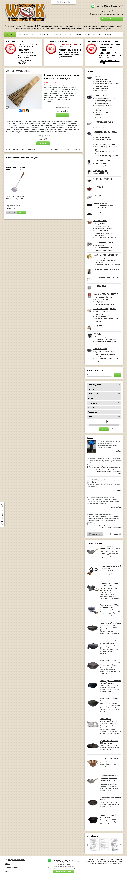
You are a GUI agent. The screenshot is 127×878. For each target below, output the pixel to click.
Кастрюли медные (102, 226)
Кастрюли (98, 108)
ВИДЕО (108, 34)
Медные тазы (100, 224)
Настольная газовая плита (105, 144)
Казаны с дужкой (101, 86)
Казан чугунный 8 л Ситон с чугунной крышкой (110, 682)
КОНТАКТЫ (56, 34)
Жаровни (98, 110)
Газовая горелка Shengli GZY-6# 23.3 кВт (109, 584)
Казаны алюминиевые (103, 81)
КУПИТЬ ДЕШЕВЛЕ (93, 34)
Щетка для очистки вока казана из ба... (22, 149)
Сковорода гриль (101, 103)
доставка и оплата (11, 868)
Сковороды (99, 245)
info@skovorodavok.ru (16, 860)
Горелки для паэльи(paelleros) (106, 156)
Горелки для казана (102, 137)
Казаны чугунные (101, 79)
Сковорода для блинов (104, 105)
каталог (7, 864)
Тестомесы (99, 314)
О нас (7, 871)
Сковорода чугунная (103, 101)
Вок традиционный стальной (106, 125)
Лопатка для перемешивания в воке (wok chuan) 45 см (15, 167)
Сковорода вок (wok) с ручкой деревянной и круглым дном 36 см (109, 777)
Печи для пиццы (101, 311)
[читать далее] (113, 469)
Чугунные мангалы (102, 344)
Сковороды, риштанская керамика (108, 265)
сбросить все (116, 429)
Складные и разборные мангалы (107, 341)
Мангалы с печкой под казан (106, 339)
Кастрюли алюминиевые (104, 250)
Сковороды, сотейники (103, 228)
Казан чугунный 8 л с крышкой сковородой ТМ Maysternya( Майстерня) (110, 662)
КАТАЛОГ (10, 34)
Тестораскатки (100, 316)
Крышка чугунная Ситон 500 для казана (109, 742)
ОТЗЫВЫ (68, 34)
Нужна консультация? (2, 513)
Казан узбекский (101, 88)
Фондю (98, 117)
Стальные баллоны (102, 299)
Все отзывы (114, 534)
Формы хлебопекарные (104, 248)
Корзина (63, 2)
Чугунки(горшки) (101, 112)
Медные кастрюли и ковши (105, 237)
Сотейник (98, 115)
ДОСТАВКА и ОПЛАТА (27, 34)
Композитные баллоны (103, 297)
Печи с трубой (100, 163)
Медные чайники (101, 230)
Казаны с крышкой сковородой (107, 83)
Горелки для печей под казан (106, 142)
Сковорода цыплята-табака (105, 98)
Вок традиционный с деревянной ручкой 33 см (110, 547)
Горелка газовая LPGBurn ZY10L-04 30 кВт (109, 606)
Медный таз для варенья (109, 758)
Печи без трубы (101, 166)
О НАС (78, 34)
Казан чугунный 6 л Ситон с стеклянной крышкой (110, 642)
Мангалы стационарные (104, 337)
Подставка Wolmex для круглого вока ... (64, 149)
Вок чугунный (100, 127)
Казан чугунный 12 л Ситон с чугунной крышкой (110, 624)
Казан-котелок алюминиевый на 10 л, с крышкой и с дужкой (109, 721)
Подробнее (11, 212)
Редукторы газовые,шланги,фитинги (104, 302)
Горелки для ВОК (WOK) (104, 139)
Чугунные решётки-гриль (104, 351)
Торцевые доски (101, 258)
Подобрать (104, 429)
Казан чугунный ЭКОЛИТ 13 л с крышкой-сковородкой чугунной (109, 701)
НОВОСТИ (44, 34)
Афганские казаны (102, 91)
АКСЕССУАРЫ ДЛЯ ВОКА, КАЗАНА (18, 71)
